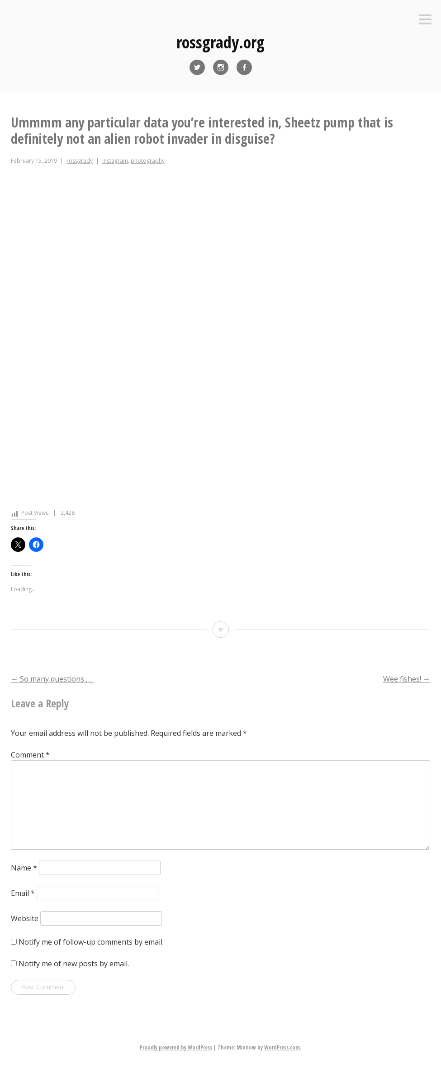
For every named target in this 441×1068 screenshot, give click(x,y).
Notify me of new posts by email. (74, 964)
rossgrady (79, 161)
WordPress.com (282, 1047)
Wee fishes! (406, 679)
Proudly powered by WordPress (176, 1047)
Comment (30, 755)
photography (148, 161)
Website (24, 918)
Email (23, 893)
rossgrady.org (220, 42)
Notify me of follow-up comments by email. (91, 942)
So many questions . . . (52, 679)
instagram (115, 161)
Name (24, 868)
